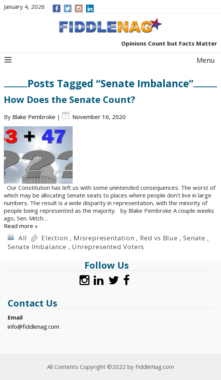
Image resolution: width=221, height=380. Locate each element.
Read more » (21, 226)
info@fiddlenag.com (33, 326)
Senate (194, 237)
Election (54, 237)
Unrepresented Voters (108, 246)
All (22, 237)
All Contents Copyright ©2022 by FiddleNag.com (110, 366)
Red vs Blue (159, 237)
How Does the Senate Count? (69, 99)
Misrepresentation (104, 237)
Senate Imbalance (37, 246)
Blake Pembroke (33, 117)
